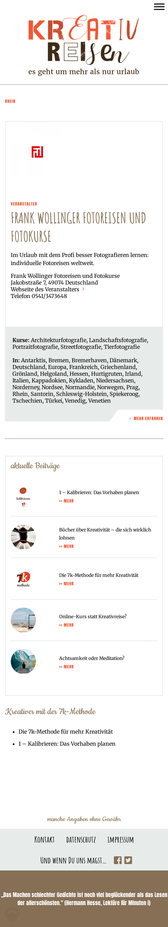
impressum (121, 839)
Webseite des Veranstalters (48, 289)
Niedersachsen (115, 380)
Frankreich (83, 367)
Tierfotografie (122, 346)
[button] (12, 915)
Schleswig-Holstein (81, 394)
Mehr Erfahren (145, 418)
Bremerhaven (89, 360)
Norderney (25, 387)
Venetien (99, 400)
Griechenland (118, 367)
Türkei (53, 400)
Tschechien (27, 400)
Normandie (79, 387)
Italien (20, 380)
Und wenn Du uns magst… (73, 860)
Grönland (24, 373)
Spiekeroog (124, 394)
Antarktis (33, 360)
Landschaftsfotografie (118, 340)
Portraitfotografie (35, 346)
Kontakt (44, 839)
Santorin (42, 394)
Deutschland (28, 367)
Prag (132, 387)
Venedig (75, 400)
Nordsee (52, 387)
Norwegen (110, 387)
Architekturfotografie (58, 340)
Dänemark (123, 360)
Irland (133, 373)
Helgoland (53, 373)
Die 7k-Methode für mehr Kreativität (65, 731)
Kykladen (81, 380)
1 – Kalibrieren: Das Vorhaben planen (67, 743)
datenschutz (81, 839)
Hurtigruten (106, 373)
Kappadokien (49, 380)
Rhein (20, 394)
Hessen (79, 373)
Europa (57, 367)
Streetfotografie (80, 346)
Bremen (58, 360)
